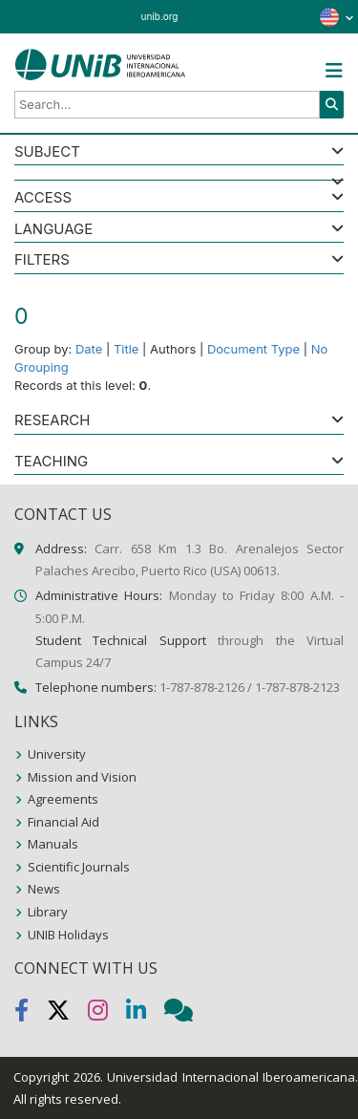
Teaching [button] (51, 462)
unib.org (160, 16)
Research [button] (52, 421)
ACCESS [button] (43, 198)
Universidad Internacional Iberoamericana (231, 1077)
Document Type (253, 348)
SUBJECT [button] (47, 152)
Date (88, 348)
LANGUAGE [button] (53, 230)
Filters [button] (42, 260)
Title (126, 348)
